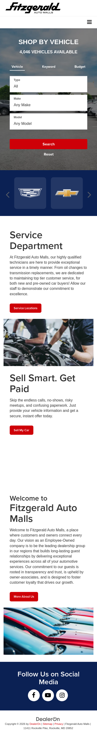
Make (17, 98)
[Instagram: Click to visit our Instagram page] (62, 695)
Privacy (59, 723)
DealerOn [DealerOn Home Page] (35, 723)
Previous (8, 193)
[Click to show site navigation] (89, 22)
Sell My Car (21, 430)
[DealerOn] (48, 719)
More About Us (24, 596)
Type (17, 80)
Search (49, 144)
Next (89, 193)
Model (18, 117)
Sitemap (48, 723)
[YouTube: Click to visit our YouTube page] (48, 695)
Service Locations (25, 308)
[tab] (17, 65)
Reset (48, 154)
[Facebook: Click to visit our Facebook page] (34, 695)
